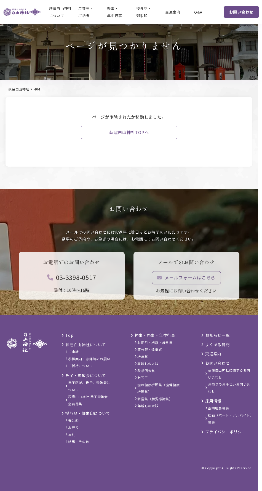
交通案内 (172, 12)
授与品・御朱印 (143, 12)
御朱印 (73, 420)
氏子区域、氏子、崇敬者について (89, 386)
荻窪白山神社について (60, 12)
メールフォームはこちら (186, 279)
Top (69, 335)
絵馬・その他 (78, 441)
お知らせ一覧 (217, 335)
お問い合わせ (241, 12)
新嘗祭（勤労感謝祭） (155, 398)
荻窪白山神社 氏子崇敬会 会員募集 (88, 400)
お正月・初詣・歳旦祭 (155, 342)
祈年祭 (142, 356)
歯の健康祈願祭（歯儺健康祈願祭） (158, 388)
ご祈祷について (80, 365)
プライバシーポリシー (225, 431)
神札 (71, 434)
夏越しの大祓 (148, 363)
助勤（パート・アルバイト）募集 (230, 419)
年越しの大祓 (148, 405)
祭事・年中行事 (114, 12)
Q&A (198, 12)
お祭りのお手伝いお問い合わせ (229, 388)
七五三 (142, 377)
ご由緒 (73, 351)
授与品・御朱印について (87, 413)
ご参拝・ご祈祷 (85, 12)
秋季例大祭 (146, 370)
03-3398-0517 (71, 278)
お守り (73, 427)
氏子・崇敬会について (85, 375)
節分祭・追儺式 (149, 349)
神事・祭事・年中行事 (155, 335)
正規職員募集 (218, 408)
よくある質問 (217, 344)
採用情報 (213, 401)
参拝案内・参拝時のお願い (89, 358)
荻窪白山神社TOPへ (129, 132)
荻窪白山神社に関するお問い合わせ (229, 374)
